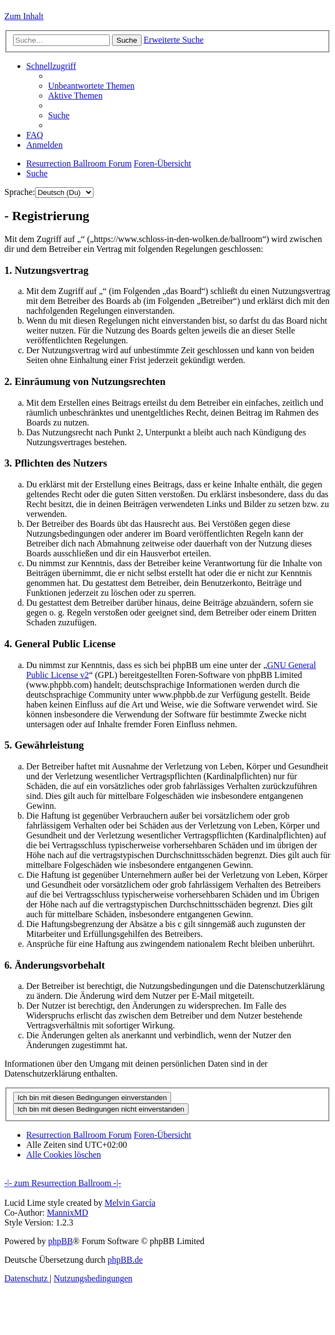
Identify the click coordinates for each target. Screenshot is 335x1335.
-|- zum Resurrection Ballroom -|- (62, 1183)
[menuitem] (91, 85)
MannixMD (68, 1212)
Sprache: (19, 192)
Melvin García (129, 1202)
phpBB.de (125, 1259)
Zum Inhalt (24, 16)
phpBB (60, 1241)
